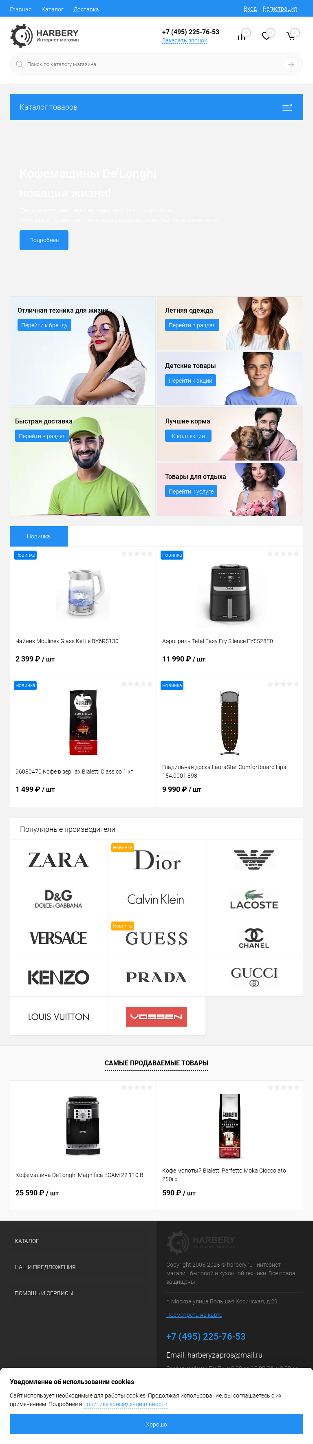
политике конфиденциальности (126, 1404)
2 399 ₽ (83, 664)
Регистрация (280, 8)
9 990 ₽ (230, 794)
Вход (250, 8)
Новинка (38, 536)
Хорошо (156, 1424)
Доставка (86, 9)
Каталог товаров (156, 107)
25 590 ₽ (37, 1192)
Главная (21, 9)
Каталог (53, 9)
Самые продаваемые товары (156, 1063)
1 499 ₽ (83, 794)
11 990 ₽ (230, 664)
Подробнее (44, 240)
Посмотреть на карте (194, 1315)
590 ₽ (179, 1192)
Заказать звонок (184, 40)
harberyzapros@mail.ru (224, 1355)
